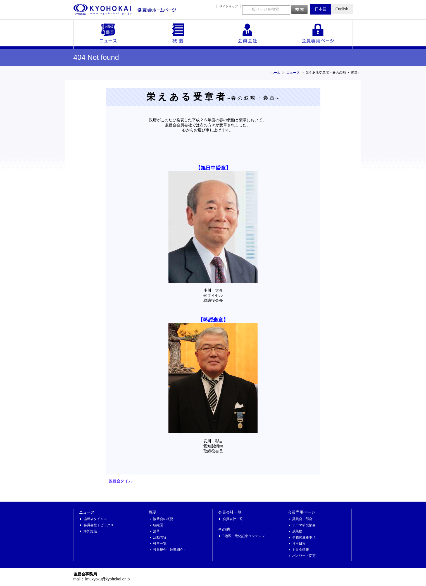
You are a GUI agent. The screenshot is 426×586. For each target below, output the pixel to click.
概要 (178, 34)
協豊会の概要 (163, 519)
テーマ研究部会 (304, 525)
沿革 (156, 531)
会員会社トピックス (99, 525)
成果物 (297, 531)
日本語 (321, 9)
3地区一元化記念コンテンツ (244, 536)
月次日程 (299, 543)
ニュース (108, 34)
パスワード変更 (304, 556)
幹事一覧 (159, 543)
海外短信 (90, 531)
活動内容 (159, 537)
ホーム (275, 73)
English (341, 9)
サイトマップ (228, 6)
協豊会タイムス (95, 519)
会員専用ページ (318, 34)
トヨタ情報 (300, 550)
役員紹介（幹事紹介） (170, 550)
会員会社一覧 (248, 34)
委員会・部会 (302, 519)
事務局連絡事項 (304, 537)
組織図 (158, 525)
